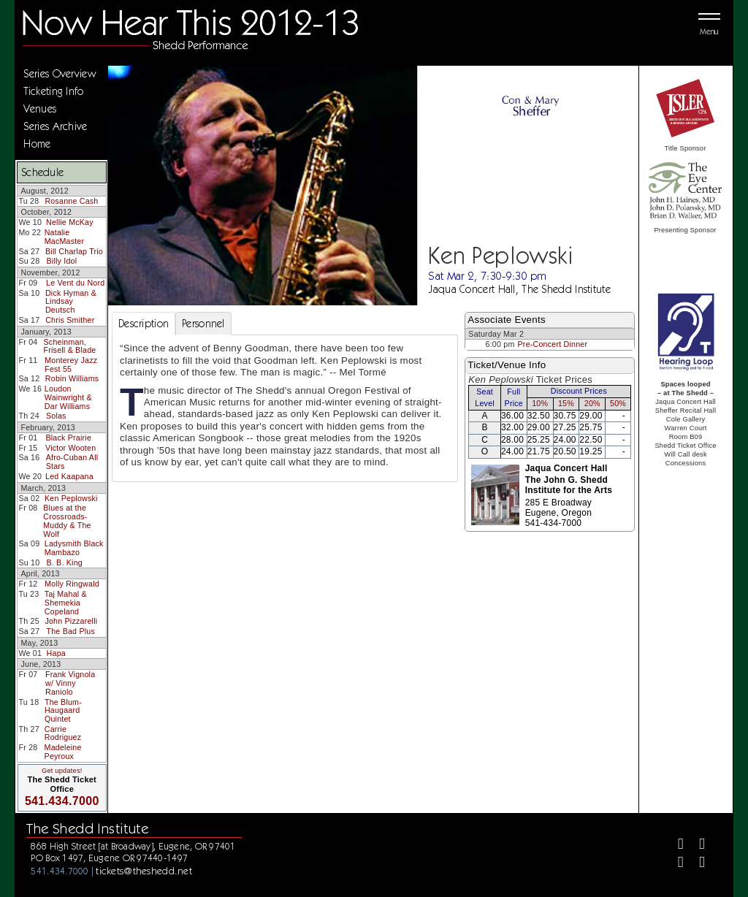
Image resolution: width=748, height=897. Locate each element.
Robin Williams (72, 378)
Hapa (56, 653)
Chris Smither (69, 320)
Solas (56, 415)
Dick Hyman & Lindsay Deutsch (70, 301)
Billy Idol (62, 260)
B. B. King (64, 562)
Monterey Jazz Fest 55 (71, 364)
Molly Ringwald (72, 583)
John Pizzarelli (71, 621)
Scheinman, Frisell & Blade (70, 346)
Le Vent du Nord (75, 282)
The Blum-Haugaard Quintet (63, 710)
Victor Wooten (70, 447)
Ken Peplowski (71, 498)
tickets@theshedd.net (144, 871)
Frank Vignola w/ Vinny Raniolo (70, 682)
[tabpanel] (284, 408)
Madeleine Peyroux (63, 751)
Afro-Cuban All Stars (72, 461)
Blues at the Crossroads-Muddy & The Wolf (67, 520)
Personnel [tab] (203, 323)
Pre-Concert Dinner (553, 344)
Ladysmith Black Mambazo (74, 548)
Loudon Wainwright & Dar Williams (68, 397)
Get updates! (62, 770)
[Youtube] (696, 864)
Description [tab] (143, 323)
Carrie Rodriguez (63, 733)
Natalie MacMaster (65, 236)
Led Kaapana (69, 476)
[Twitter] (696, 845)
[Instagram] (674, 864)
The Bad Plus (70, 631)
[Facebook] (674, 845)
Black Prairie (68, 437)
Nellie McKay (70, 222)
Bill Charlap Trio (74, 251)
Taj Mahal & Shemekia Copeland (66, 602)
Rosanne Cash (71, 200)
